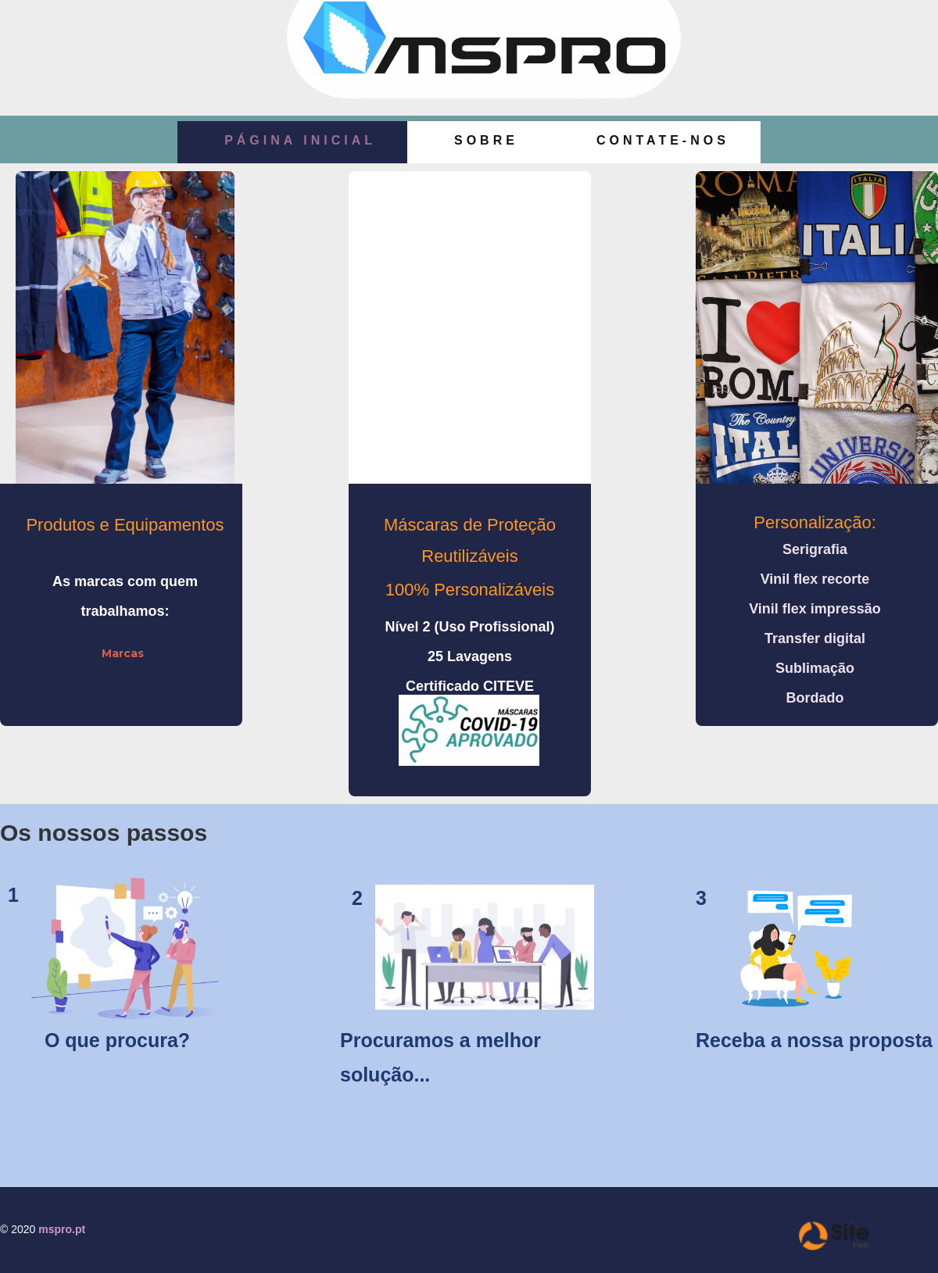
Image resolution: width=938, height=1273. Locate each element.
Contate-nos (662, 140)
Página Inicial (300, 140)
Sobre (486, 140)
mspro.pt (61, 1229)
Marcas (123, 653)
